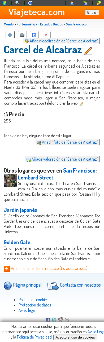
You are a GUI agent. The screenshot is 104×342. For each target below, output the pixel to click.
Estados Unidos (51, 24)
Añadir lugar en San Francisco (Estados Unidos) (45, 268)
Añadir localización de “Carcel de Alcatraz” (61, 40)
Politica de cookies (33, 299)
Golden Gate (17, 242)
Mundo (9, 24)
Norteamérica (26, 24)
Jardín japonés (20, 209)
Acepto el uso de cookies (75, 337)
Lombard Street (35, 177)
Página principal (22, 285)
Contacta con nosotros (73, 285)
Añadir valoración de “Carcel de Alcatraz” (62, 159)
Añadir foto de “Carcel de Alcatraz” (67, 142)
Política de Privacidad (34, 337)
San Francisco (76, 24)
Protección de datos (35, 305)
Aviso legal (27, 310)
